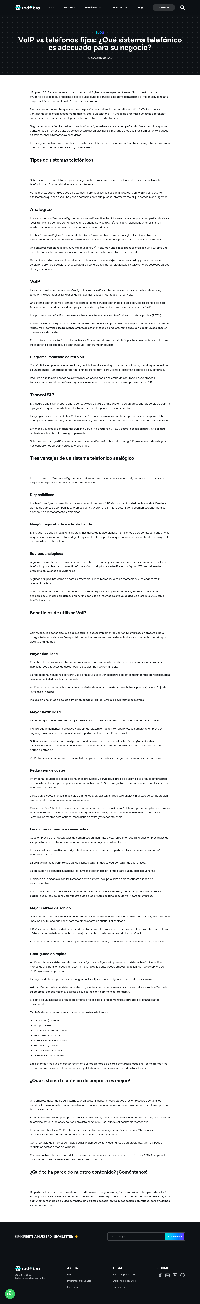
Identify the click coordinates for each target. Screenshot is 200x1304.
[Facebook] (160, 1275)
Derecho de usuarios (124, 1280)
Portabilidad (119, 1287)
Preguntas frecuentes (79, 1280)
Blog (140, 7)
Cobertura (120, 7)
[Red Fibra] (27, 7)
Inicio (51, 7)
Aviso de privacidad (124, 1274)
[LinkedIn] (167, 1275)
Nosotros (69, 7)
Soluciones (93, 7)
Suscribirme (175, 1236)
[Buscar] (182, 7)
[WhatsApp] (182, 1275)
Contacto (164, 7)
